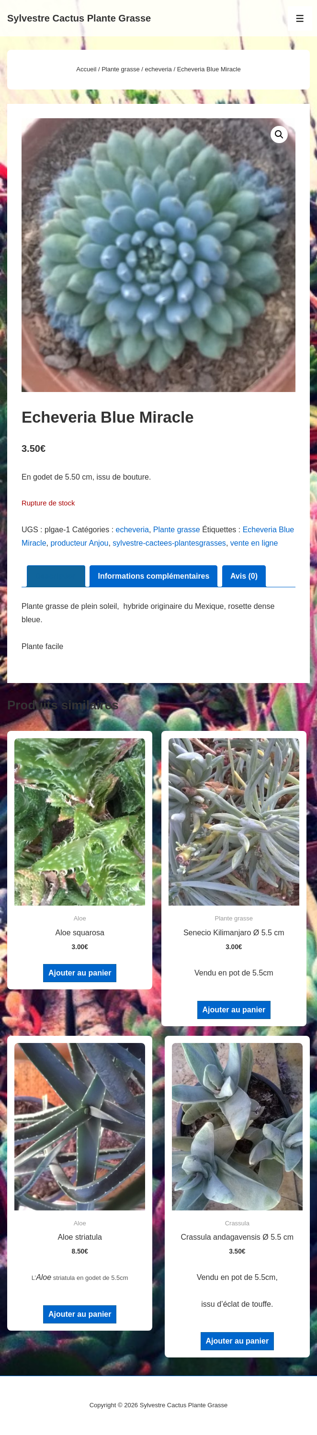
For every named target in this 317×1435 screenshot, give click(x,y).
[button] (279, 134)
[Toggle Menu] (300, 18)
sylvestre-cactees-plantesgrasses (169, 543)
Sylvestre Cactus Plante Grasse (79, 18)
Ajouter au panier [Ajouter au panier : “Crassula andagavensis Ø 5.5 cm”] (237, 1341)
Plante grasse (121, 69)
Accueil (86, 69)
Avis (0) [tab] (244, 576)
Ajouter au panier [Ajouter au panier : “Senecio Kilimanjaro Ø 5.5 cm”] (234, 1010)
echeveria (158, 69)
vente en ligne (254, 543)
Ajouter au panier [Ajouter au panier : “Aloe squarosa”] (80, 973)
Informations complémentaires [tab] (153, 576)
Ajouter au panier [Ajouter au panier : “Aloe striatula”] (80, 1314)
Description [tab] (56, 576)
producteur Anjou (79, 543)
